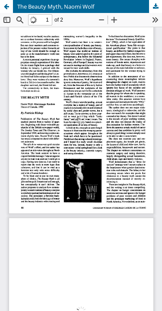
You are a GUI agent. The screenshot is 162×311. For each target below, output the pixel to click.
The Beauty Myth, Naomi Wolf (55, 6)
